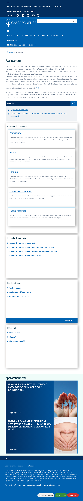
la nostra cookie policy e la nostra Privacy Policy (43, 485)
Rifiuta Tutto (73, 495)
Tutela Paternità (18, 210)
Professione (15, 132)
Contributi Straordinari (21, 191)
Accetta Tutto (61, 495)
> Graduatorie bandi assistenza (18, 296)
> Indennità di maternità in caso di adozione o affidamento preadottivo (32, 251)
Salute (13, 152)
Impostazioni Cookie (46, 495)
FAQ (37, 88)
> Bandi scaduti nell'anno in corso (19, 292)
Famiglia (14, 171)
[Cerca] (53, 21)
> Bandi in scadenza (14, 288)
